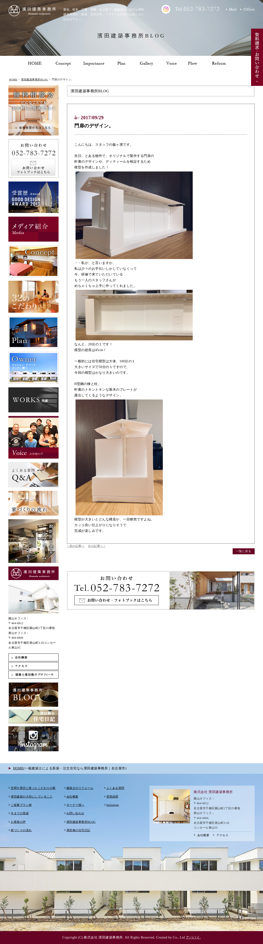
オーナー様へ (75, 805)
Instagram (112, 805)
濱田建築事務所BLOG (34, 79)
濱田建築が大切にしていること (32, 796)
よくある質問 (115, 788)
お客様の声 (18, 822)
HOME (13, 79)
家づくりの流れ (21, 830)
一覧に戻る (243, 551)
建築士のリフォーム (79, 788)
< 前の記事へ (75, 546)
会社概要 (72, 796)
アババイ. (193, 937)
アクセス (222, 835)
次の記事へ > (96, 546)
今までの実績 (20, 813)
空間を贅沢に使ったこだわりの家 (33, 788)
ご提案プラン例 (21, 805)
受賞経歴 (112, 796)
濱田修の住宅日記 (78, 830)
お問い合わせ (75, 813)
